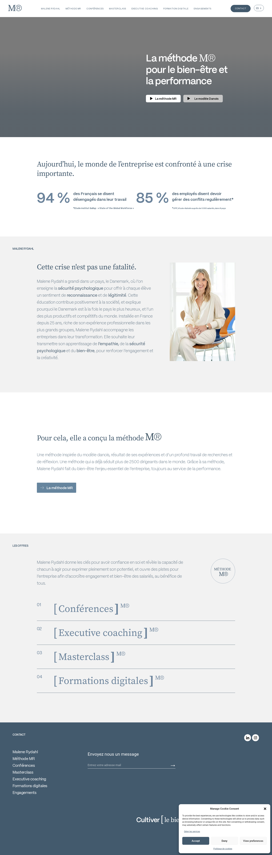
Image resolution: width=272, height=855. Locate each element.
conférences (94, 8)
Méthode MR (73, 8)
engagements (202, 8)
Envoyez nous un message (113, 754)
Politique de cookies (222, 849)
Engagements (24, 792)
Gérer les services (192, 831)
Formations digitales (30, 786)
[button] (265, 808)
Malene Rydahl (25, 752)
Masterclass (23, 772)
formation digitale (176, 8)
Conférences (24, 765)
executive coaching (144, 8)
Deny (224, 840)
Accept (196, 840)
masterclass (117, 8)
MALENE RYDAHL (50, 8)
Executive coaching (29, 779)
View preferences (253, 840)
